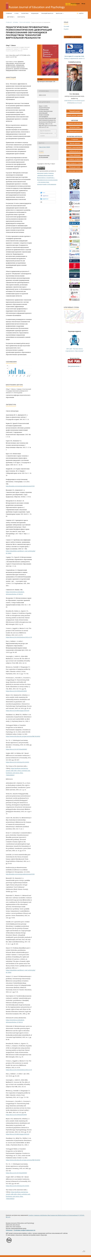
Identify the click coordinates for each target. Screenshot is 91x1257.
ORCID (67, 100)
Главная (9, 13)
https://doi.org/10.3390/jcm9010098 (16, 691)
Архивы (15, 22)
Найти (81, 13)
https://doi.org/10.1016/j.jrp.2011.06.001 (17, 762)
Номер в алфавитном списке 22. (74, 58)
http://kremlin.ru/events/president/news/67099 (20, 486)
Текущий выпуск (47, 13)
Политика (24, 13)
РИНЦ (70, 103)
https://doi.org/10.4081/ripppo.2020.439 (17, 710)
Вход (83, 3)
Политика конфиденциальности (24, 1230)
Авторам (10, 17)
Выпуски (59, 13)
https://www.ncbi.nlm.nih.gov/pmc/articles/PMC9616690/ (23, 736)
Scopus (82, 100)
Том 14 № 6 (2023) (24, 22)
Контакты (21, 17)
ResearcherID (74, 100)
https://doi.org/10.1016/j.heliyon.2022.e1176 (19, 637)
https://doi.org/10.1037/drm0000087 (16, 749)
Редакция (34, 13)
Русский (66, 26)
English (66, 29)
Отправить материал (73, 37)
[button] (48, 192)
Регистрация (75, 3)
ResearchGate (77, 103)
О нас (16, 13)
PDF (41, 79)
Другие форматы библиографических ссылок (46, 133)
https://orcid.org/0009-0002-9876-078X (14, 50)
